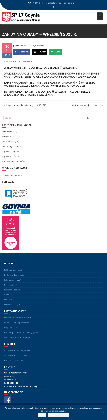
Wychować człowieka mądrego (17, 339)
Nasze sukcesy (8, 141)
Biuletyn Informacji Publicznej (16, 324)
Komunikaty (7, 132)
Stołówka (8, 301)
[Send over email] (55, 52)
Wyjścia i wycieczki (10, 146)
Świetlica (8, 296)
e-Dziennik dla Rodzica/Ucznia (17, 352)
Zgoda (42, 415)
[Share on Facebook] (21, 52)
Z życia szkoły (38, 46)
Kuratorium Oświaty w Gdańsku (17, 319)
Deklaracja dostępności (14, 276)
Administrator (20, 46)
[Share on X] (39, 52)
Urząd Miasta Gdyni (12, 329)
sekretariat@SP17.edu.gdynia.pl (61, 3)
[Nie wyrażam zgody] (103, 412)
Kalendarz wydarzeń (12, 281)
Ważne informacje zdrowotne (86, 105)
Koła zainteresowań (12, 291)
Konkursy (6, 136)
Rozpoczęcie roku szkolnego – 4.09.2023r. (26, 105)
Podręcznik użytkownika (14, 362)
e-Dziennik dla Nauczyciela (15, 357)
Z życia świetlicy (8, 151)
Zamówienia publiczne (12, 161)
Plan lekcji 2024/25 (12, 306)
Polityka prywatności (13, 271)
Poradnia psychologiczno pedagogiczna (21, 334)
